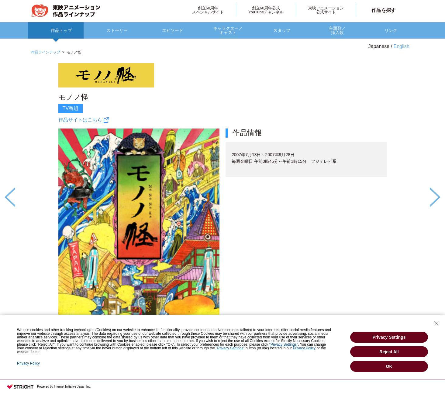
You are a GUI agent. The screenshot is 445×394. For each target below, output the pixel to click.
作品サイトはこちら (80, 119)
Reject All (388, 351)
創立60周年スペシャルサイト (208, 10)
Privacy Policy (304, 348)
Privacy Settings (389, 337)
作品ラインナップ (45, 52)
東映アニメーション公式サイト (326, 10)
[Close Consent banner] (436, 323)
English (401, 46)
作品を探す (383, 10)
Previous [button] (10, 197)
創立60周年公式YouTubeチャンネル (266, 10)
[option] (222, 216)
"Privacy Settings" (283, 344)
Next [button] (435, 197)
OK (389, 366)
